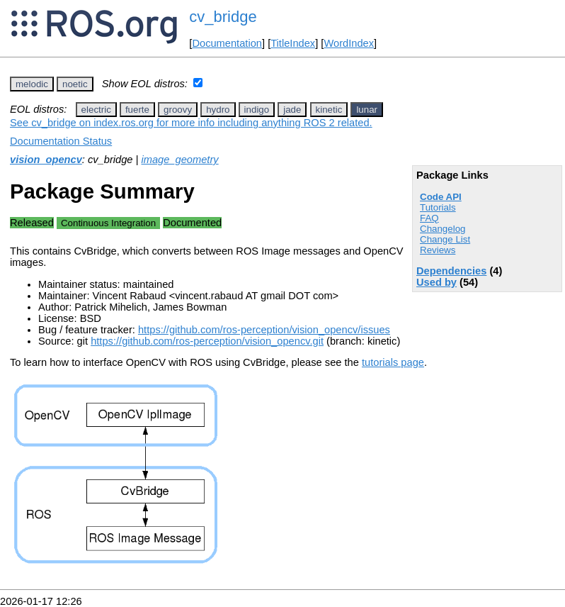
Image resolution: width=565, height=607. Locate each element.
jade (292, 109)
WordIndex (349, 43)
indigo (257, 109)
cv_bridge (222, 17)
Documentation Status (61, 141)
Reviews (437, 250)
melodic (32, 84)
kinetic (329, 109)
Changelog (442, 228)
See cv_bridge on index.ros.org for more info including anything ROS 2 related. (191, 122)
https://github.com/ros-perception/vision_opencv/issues (264, 329)
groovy (178, 109)
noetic (75, 84)
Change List (445, 239)
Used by (436, 282)
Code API (441, 196)
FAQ (429, 218)
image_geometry (179, 159)
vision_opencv (46, 159)
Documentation (227, 43)
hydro (217, 109)
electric (96, 109)
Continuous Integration (108, 223)
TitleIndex (292, 43)
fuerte (137, 109)
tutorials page (393, 362)
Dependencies (451, 271)
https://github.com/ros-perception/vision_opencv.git (207, 341)
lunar (366, 109)
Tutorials (438, 207)
